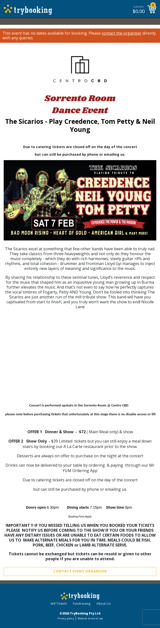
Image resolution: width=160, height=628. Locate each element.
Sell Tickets (58, 603)
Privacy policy (66, 618)
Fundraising (82, 603)
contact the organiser (122, 33)
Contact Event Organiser (80, 571)
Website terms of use (90, 618)
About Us (103, 603)
